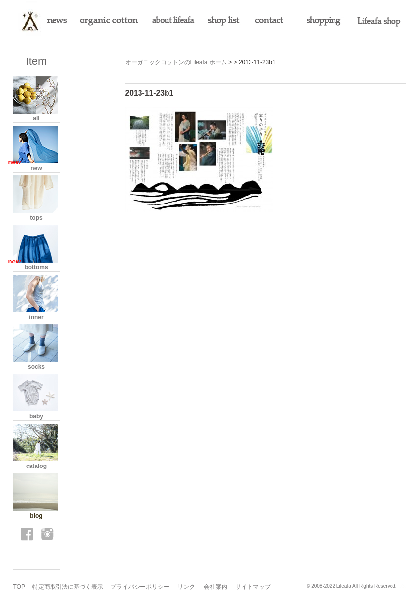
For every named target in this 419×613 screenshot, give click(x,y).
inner (36, 317)
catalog (36, 466)
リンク (186, 587)
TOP (19, 587)
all (36, 118)
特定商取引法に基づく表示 (67, 587)
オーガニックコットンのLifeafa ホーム (176, 62)
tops (36, 217)
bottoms (36, 267)
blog (36, 515)
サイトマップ (253, 587)
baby (36, 416)
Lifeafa (343, 586)
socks (36, 366)
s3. (402, 586)
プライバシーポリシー (140, 587)
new (36, 168)
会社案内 (215, 587)
